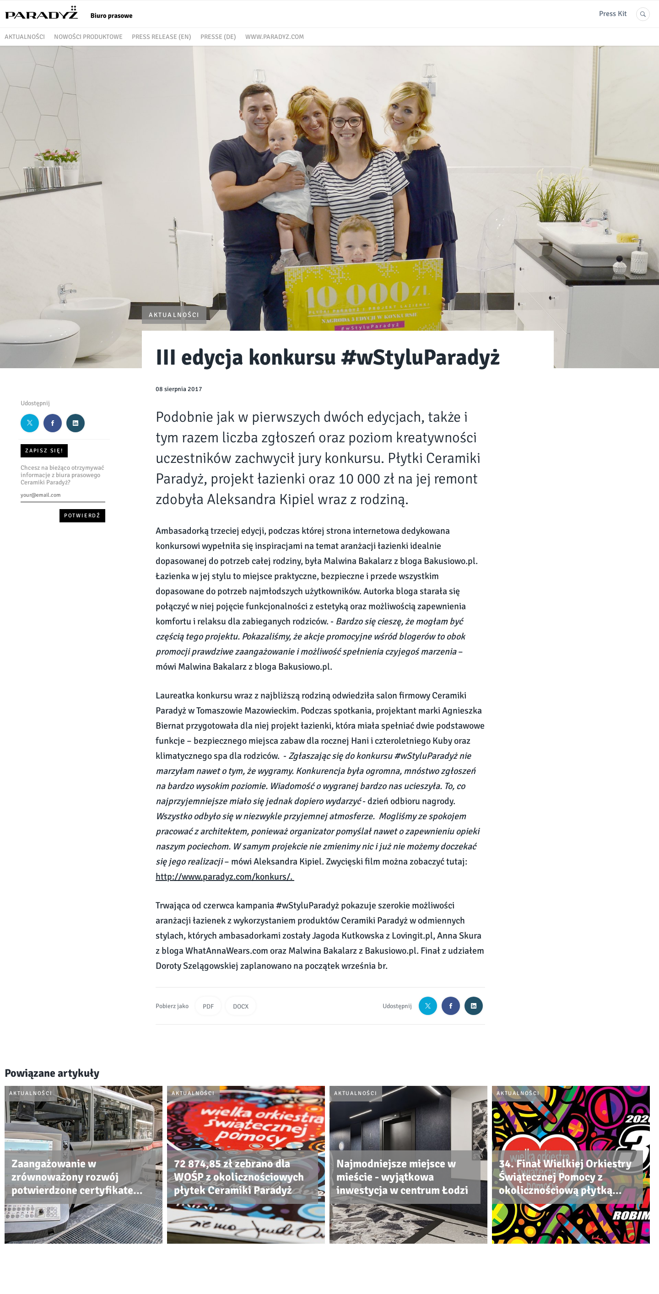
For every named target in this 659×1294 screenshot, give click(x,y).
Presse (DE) (218, 37)
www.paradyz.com (274, 37)
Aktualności (25, 37)
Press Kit (613, 13)
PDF (208, 1006)
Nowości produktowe (88, 37)
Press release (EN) (161, 37)
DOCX (240, 1006)
